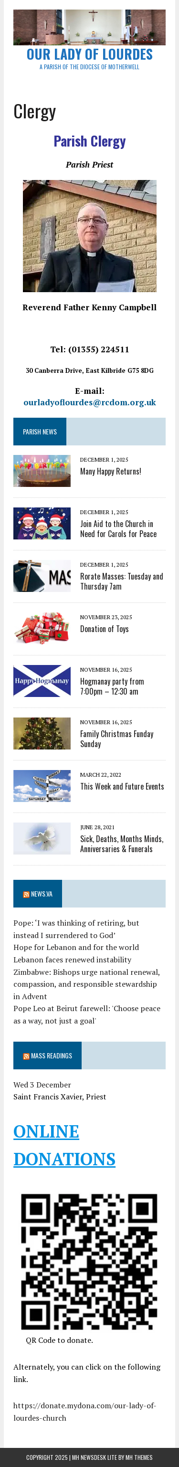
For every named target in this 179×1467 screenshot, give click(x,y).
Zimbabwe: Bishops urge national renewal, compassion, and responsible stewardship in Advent (86, 984)
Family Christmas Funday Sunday (116, 738)
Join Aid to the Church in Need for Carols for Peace (118, 528)
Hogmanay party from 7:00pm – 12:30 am (112, 686)
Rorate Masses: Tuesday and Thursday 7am (121, 581)
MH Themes (139, 1457)
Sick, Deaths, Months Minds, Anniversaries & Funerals (121, 844)
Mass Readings (51, 1055)
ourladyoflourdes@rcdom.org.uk (89, 402)
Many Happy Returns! (110, 471)
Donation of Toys (104, 628)
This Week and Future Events (122, 786)
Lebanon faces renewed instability (72, 959)
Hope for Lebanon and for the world (76, 947)
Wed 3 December (42, 1084)
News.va (42, 893)
